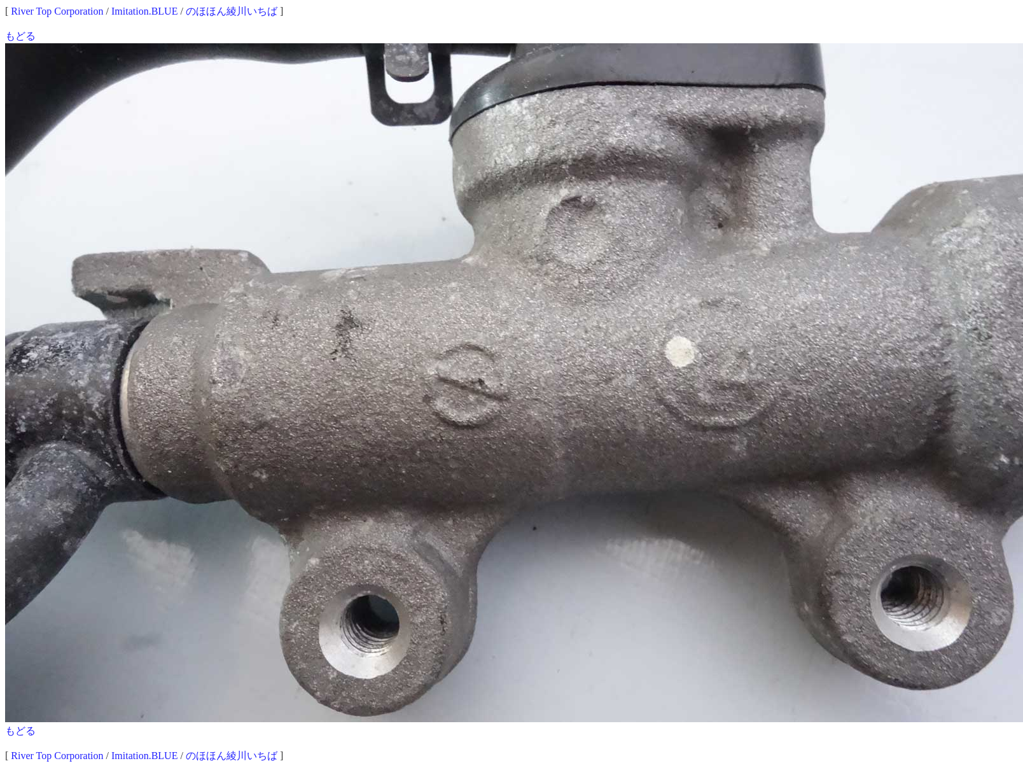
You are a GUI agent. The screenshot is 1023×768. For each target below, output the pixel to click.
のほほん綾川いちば (231, 11)
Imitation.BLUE (144, 11)
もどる (20, 36)
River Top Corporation (57, 11)
